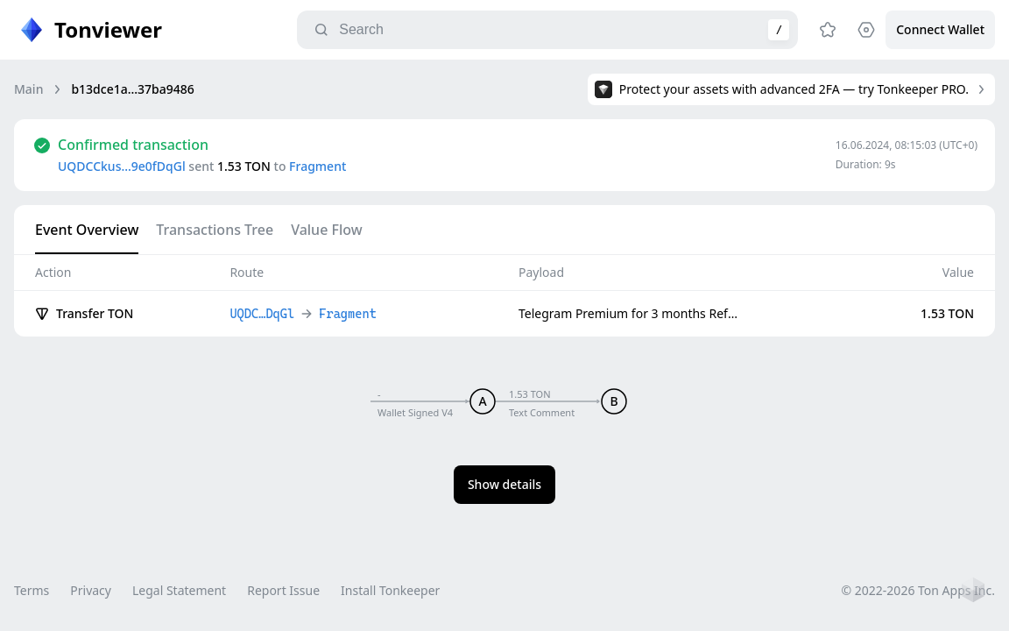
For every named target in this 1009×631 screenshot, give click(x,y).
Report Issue (283, 590)
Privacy (90, 590)
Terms (31, 590)
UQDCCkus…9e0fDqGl (122, 166)
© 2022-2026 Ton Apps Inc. (918, 590)
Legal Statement (179, 590)
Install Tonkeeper (390, 590)
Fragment (317, 166)
